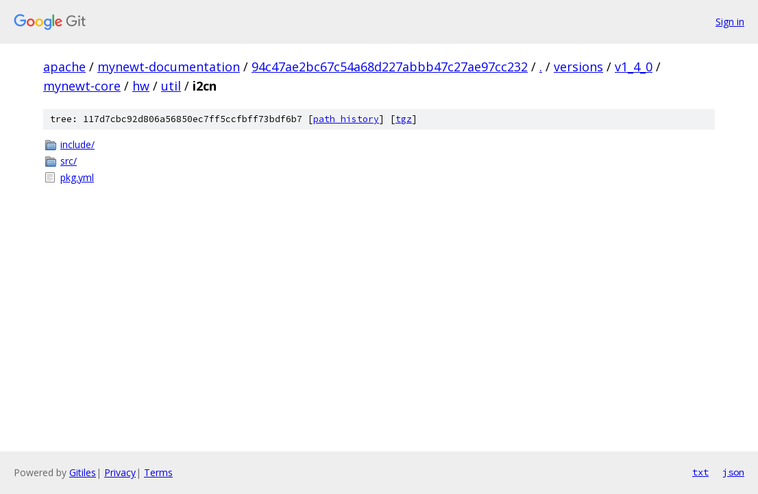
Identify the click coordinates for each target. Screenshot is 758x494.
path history (346, 119)
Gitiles (82, 472)
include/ (77, 144)
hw (140, 86)
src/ (68, 160)
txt (700, 472)
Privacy (120, 472)
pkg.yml (77, 177)
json (733, 472)
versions (578, 66)
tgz (403, 119)
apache (64, 66)
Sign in (730, 21)
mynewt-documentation (168, 66)
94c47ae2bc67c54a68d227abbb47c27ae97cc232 (390, 66)
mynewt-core (82, 86)
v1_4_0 (633, 66)
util (171, 86)
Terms (158, 472)
